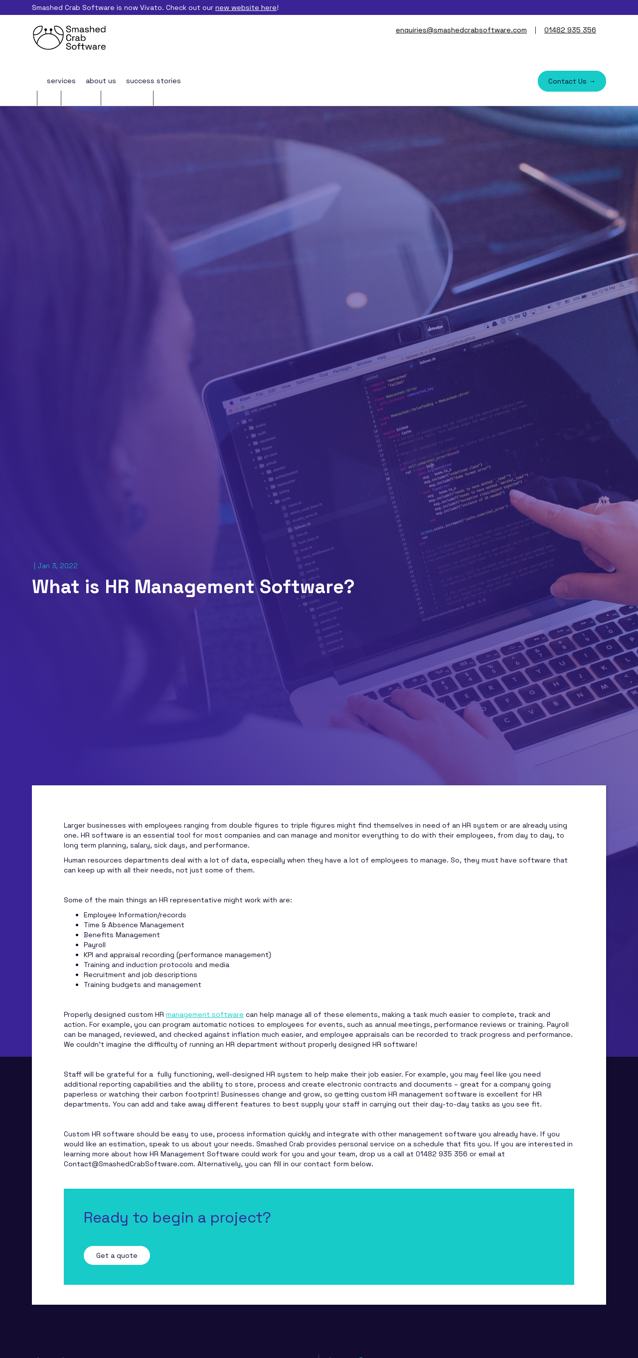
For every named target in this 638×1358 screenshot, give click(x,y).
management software (205, 1014)
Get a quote (117, 1255)
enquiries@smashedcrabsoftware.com (461, 29)
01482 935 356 (570, 29)
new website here (246, 7)
